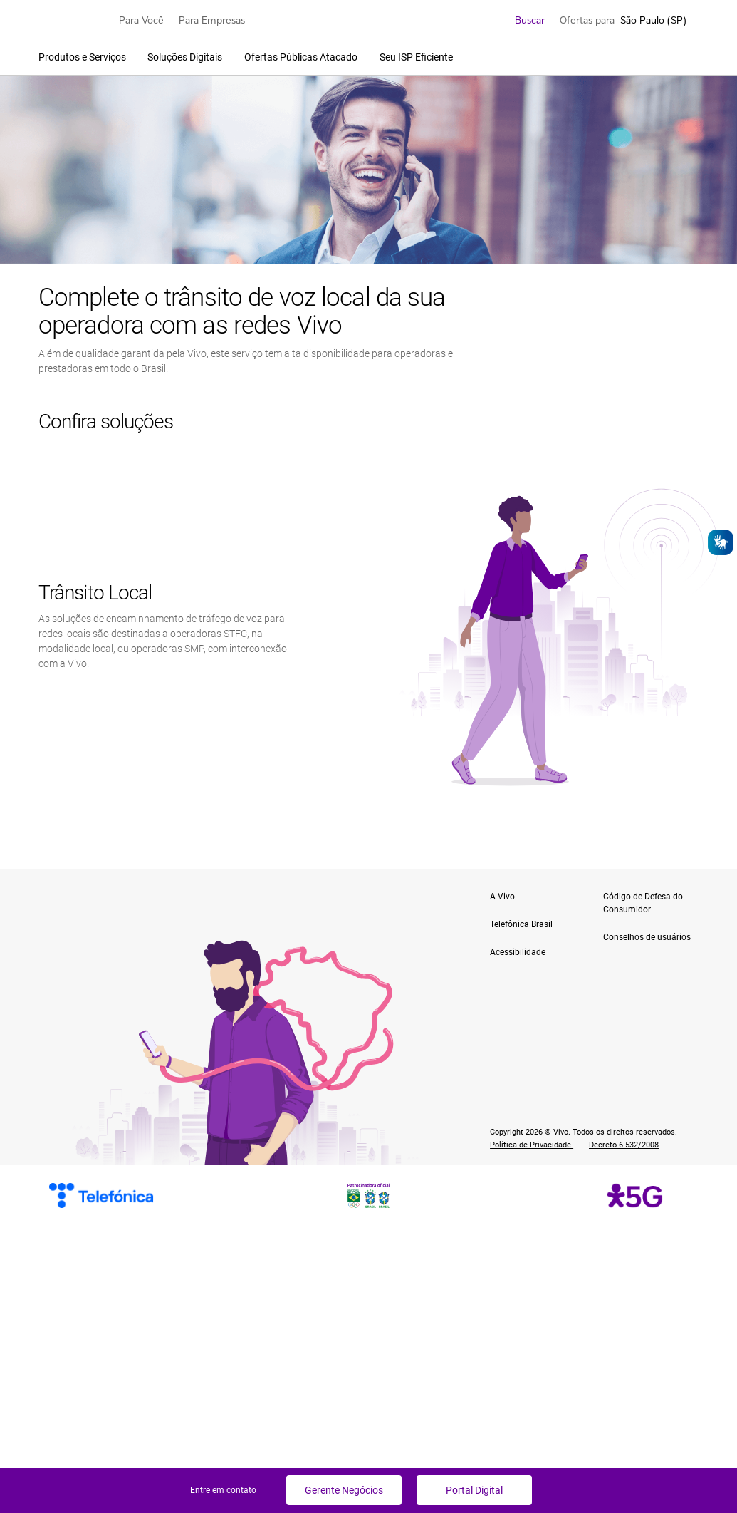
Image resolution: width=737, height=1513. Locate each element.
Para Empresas (212, 20)
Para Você (141, 20)
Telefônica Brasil (521, 924)
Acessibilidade (517, 952)
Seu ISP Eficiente (416, 57)
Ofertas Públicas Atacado (302, 57)
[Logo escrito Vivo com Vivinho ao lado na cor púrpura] (71, 20)
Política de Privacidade (531, 1145)
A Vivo (502, 897)
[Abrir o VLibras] (720, 542)
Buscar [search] (521, 20)
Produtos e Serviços (83, 57)
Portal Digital (474, 1490)
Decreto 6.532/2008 (624, 1145)
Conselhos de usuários (647, 937)
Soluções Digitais (185, 57)
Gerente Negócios (344, 1490)
